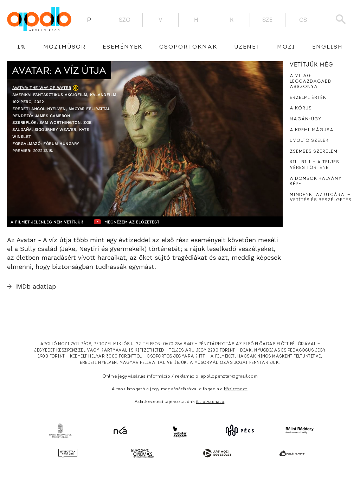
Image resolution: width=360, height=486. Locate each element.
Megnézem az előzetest (143, 221)
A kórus (301, 108)
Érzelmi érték (308, 98)
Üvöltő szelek (309, 141)
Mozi (286, 47)
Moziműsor (64, 47)
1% (21, 47)
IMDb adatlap (31, 286)
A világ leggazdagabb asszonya (310, 81)
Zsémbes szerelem (314, 152)
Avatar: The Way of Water (41, 88)
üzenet (247, 47)
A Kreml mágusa (312, 130)
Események (122, 47)
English (327, 47)
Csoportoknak (188, 47)
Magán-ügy (306, 119)
